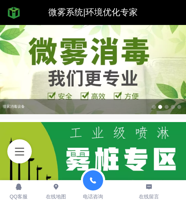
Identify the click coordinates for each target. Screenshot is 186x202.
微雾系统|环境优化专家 (93, 12)
